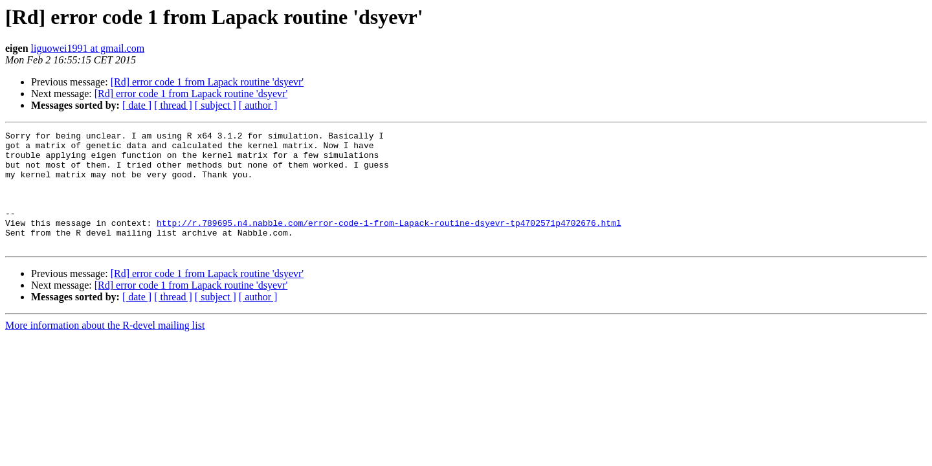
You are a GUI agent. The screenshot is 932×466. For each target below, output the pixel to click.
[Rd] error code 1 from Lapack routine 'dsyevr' (207, 81)
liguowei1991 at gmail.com (88, 48)
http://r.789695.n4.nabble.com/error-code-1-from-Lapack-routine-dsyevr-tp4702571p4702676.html (389, 242)
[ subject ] (215, 105)
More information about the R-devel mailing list (105, 348)
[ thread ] (173, 105)
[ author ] (258, 105)
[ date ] (136, 105)
